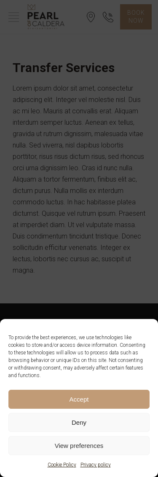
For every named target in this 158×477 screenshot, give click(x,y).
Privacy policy (95, 465)
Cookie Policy (62, 465)
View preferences (79, 445)
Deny (79, 422)
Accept (79, 399)
